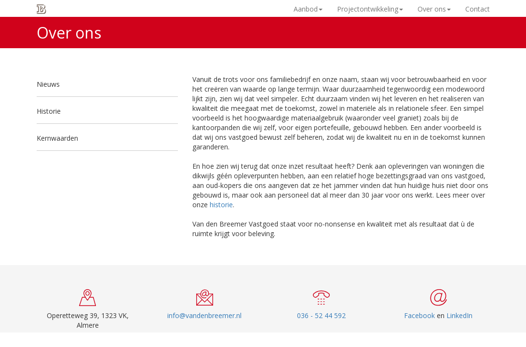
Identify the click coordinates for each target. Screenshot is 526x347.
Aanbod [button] (308, 8)
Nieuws (48, 84)
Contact (477, 8)
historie (221, 204)
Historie (49, 111)
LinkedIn (459, 315)
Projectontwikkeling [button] (370, 8)
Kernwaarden (57, 138)
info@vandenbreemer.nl (204, 315)
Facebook (419, 315)
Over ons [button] (434, 8)
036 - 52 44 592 (321, 315)
